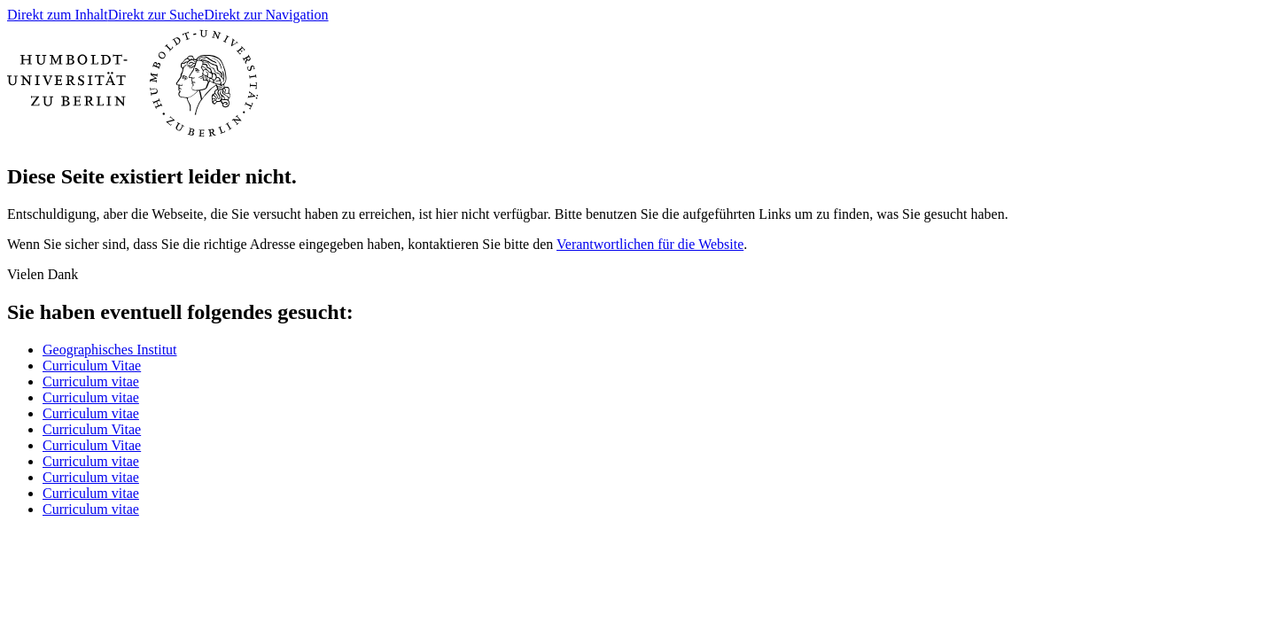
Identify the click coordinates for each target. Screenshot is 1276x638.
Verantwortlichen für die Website (649, 244)
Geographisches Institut (110, 349)
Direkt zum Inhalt (57, 14)
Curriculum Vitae (92, 365)
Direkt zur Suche (156, 14)
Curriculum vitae (91, 381)
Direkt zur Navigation (266, 14)
